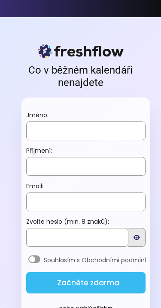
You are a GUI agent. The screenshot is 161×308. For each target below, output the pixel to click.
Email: (34, 187)
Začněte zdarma (88, 284)
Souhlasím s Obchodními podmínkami (101, 261)
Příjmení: (39, 152)
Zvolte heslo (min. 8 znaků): (67, 223)
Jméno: (37, 116)
